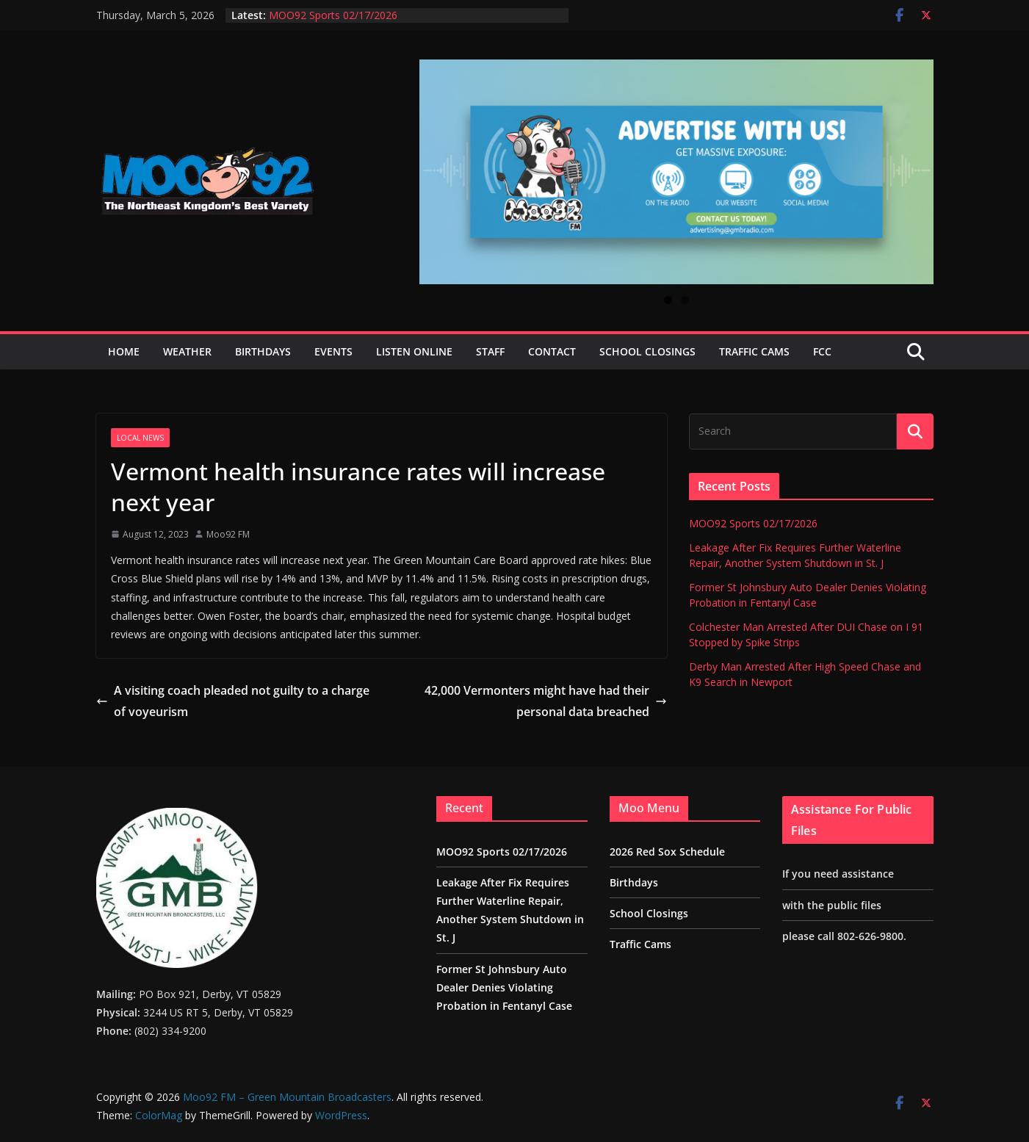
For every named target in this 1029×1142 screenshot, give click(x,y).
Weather (187, 351)
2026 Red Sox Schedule (667, 852)
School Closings (647, 351)
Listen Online (414, 351)
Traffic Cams (754, 351)
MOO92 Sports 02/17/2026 (333, 15)
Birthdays (263, 351)
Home (124, 351)
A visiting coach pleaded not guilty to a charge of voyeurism (232, 701)
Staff (490, 351)
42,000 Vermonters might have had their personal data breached (546, 701)
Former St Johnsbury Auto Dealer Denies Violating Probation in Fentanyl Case (504, 987)
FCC (822, 351)
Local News (140, 438)
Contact (552, 351)
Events (333, 351)
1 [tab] (668, 300)
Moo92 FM (228, 534)
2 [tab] (685, 300)
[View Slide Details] (676, 171)
